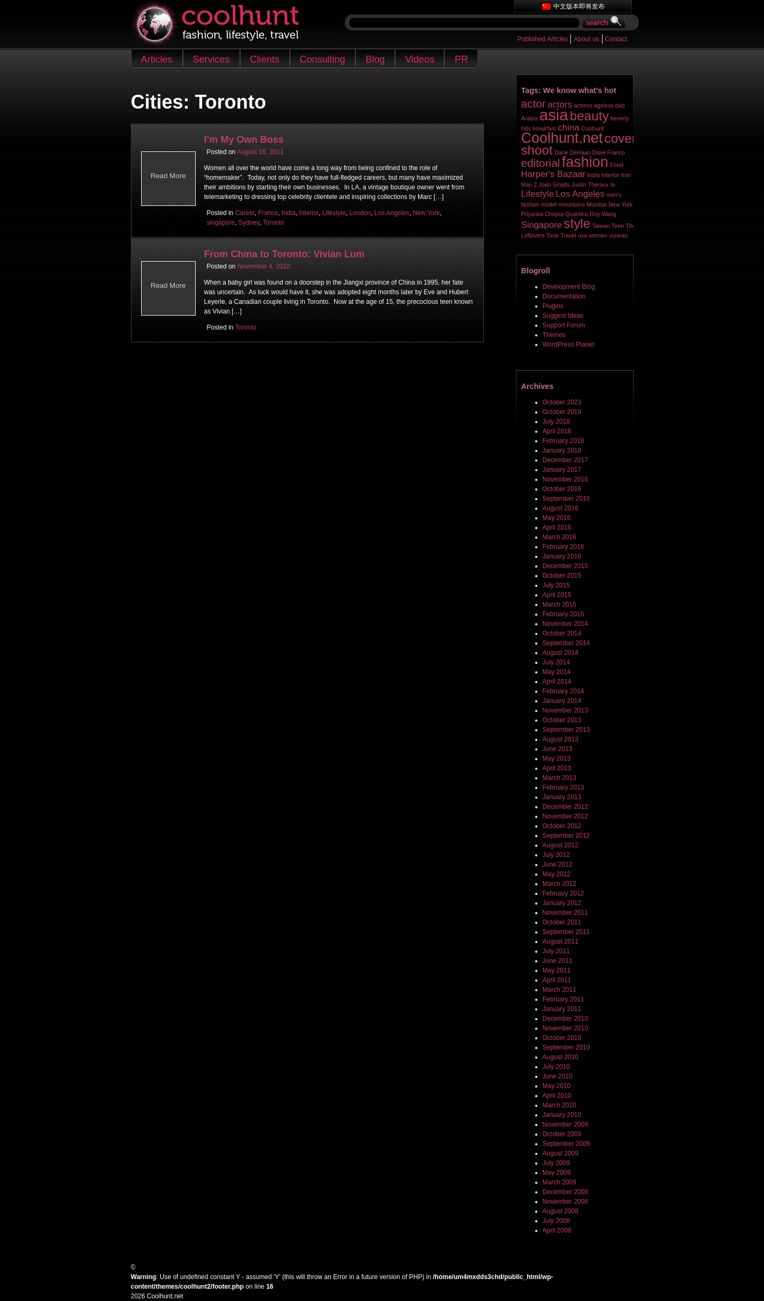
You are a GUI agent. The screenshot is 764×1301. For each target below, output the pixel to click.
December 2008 (565, 1192)
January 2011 (562, 1009)
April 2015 (557, 595)
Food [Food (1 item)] (616, 165)
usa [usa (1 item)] (582, 235)
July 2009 (556, 1163)
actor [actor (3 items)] (533, 103)
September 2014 (566, 643)
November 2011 (565, 912)
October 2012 (562, 826)
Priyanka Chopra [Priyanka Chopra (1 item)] (542, 214)
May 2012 (557, 874)
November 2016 (565, 479)
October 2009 (562, 1134)
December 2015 (565, 566)
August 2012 (560, 845)
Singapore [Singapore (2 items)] (541, 225)
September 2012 (566, 835)
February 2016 (563, 546)
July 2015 (556, 585)
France (268, 213)
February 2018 (563, 441)
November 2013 (565, 710)
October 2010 (562, 1038)
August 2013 (560, 739)
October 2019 (562, 412)
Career (244, 213)
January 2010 (562, 1115)
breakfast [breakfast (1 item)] (544, 128)
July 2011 (556, 951)
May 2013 (557, 758)
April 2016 (557, 527)
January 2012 (562, 903)
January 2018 (562, 450)
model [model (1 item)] (549, 204)
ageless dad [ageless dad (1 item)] (609, 105)
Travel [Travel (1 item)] (568, 235)
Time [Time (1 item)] (552, 235)
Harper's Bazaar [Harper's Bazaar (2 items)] (553, 174)
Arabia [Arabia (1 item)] (529, 118)
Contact (616, 39)
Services (211, 59)
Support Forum (564, 325)
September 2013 (566, 729)
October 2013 (562, 720)
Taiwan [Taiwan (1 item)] (600, 226)
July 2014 (556, 662)
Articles (157, 59)
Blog (375, 59)
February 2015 (563, 614)
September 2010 (566, 1047)
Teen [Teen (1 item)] (618, 226)
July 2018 (556, 421)
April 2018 (557, 431)
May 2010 (557, 1086)
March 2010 (559, 1105)
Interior (309, 213)
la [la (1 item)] (613, 184)
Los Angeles (391, 213)
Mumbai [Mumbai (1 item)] (596, 204)
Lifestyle (334, 213)
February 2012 (563, 893)
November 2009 (565, 1124)
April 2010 (557, 1095)
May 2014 (557, 672)
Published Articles (543, 39)
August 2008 (560, 1211)
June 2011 (558, 961)
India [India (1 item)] (593, 175)
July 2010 (556, 1066)
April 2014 (557, 681)
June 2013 (558, 749)
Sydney (248, 222)
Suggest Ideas (563, 315)
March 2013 (559, 778)
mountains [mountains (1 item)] (572, 204)
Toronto (273, 222)
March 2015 (559, 604)
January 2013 (562, 797)
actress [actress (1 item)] (583, 105)
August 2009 (560, 1153)
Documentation (564, 296)
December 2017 (565, 460)
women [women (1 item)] (598, 235)
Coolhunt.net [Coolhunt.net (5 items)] (562, 138)
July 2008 (556, 1221)
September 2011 (566, 932)
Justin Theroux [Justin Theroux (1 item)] (590, 184)
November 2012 (565, 816)
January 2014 (562, 701)
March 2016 (559, 537)
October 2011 (562, 922)
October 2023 (562, 402)
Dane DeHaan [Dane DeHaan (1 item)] (572, 152)
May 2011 (557, 970)
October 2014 (562, 633)
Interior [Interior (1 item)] (610, 175)
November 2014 (565, 623)
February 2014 (563, 691)
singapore (221, 222)
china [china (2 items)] (568, 128)
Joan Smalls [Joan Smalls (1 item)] (553, 184)
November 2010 (565, 1028)
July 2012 (556, 855)
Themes (554, 335)
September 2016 (566, 498)
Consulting (322, 59)
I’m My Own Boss (244, 139)
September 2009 (566, 1143)
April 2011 (557, 980)
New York (426, 213)
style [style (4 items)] (577, 223)
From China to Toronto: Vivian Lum (284, 254)
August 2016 (560, 508)
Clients (265, 59)
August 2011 (560, 941)
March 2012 (559, 883)
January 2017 (562, 469)
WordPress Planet (569, 344)
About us (586, 39)
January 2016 (562, 556)
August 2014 (560, 652)
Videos (420, 59)
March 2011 (559, 989)
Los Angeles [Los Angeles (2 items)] (579, 194)
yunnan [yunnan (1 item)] (618, 235)
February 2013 (563, 787)
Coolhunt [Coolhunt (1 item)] (592, 128)
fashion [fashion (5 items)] (585, 162)
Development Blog (569, 286)
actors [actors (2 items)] (559, 105)
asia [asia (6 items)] (553, 115)
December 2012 (565, 806)
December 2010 (565, 1018)
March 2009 (559, 1182)
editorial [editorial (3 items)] (540, 163)
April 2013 (557, 768)
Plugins (553, 306)
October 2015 (562, 575)
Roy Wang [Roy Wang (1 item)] (603, 214)
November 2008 (565, 1201)
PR (461, 59)
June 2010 (558, 1076)
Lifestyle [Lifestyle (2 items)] (537, 194)
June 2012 (558, 864)
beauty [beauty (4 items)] (589, 116)
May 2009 (557, 1172)
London (360, 213)
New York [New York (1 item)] (620, 204)
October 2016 (562, 489)
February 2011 (563, 999)
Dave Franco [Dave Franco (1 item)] (608, 152)
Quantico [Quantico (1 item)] (576, 214)
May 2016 (557, 518)
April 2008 (557, 1230)
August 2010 (560, 1057)
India (289, 213)
